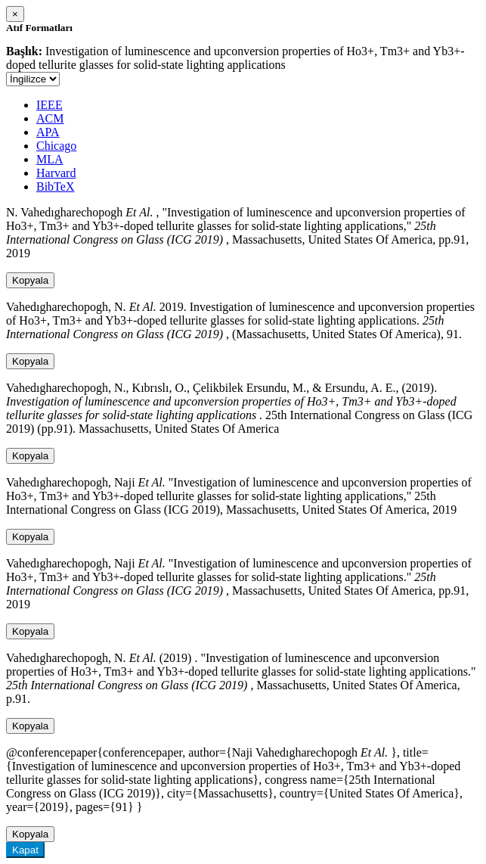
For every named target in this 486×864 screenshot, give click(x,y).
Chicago (56, 145)
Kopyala (30, 280)
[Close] (15, 14)
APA (48, 132)
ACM (49, 118)
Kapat (25, 850)
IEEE (49, 104)
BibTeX (55, 186)
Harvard (56, 172)
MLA (49, 159)
